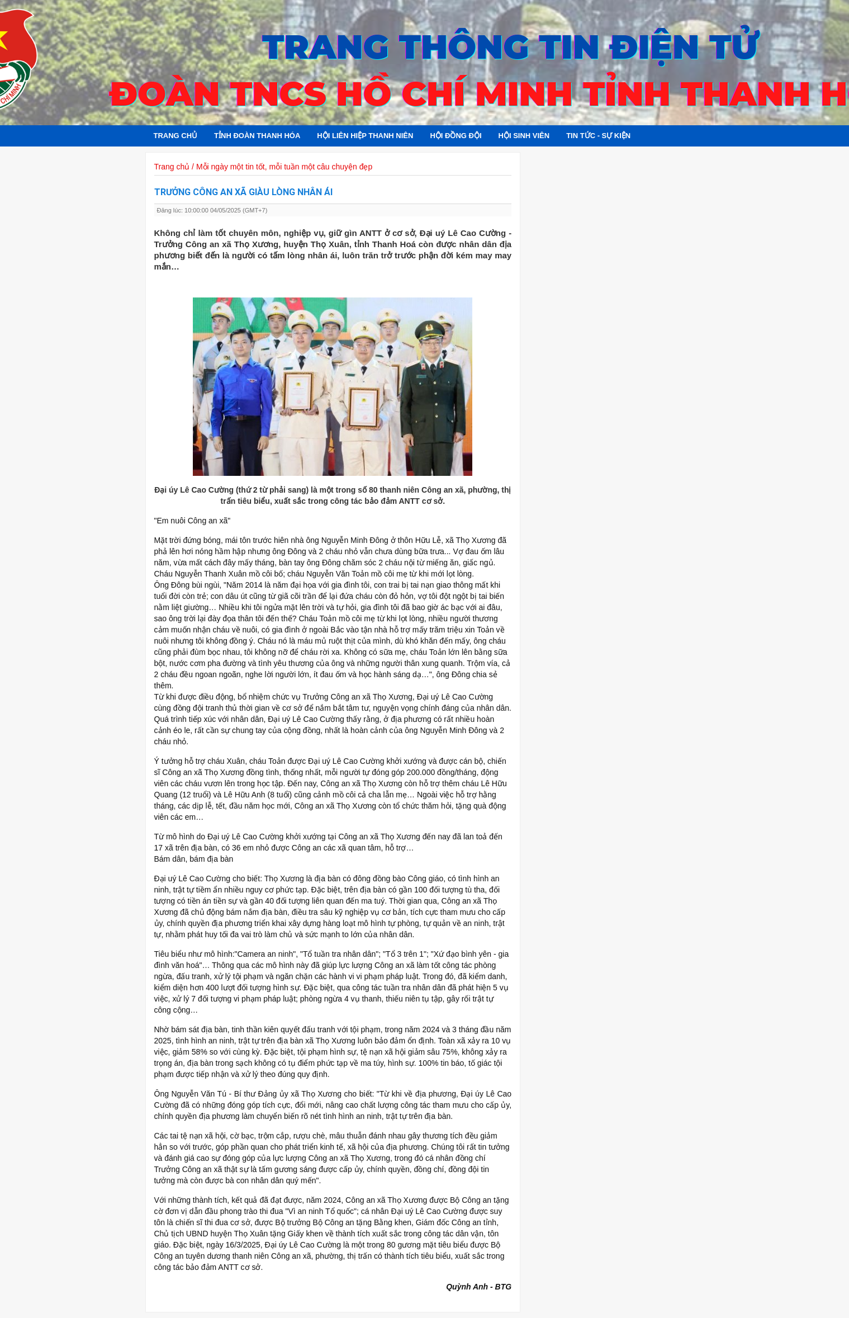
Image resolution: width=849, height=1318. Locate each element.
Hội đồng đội (455, 135)
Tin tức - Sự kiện (598, 135)
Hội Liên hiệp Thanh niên (365, 135)
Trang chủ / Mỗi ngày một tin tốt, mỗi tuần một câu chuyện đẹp (263, 166)
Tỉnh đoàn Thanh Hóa (257, 135)
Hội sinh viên (524, 135)
